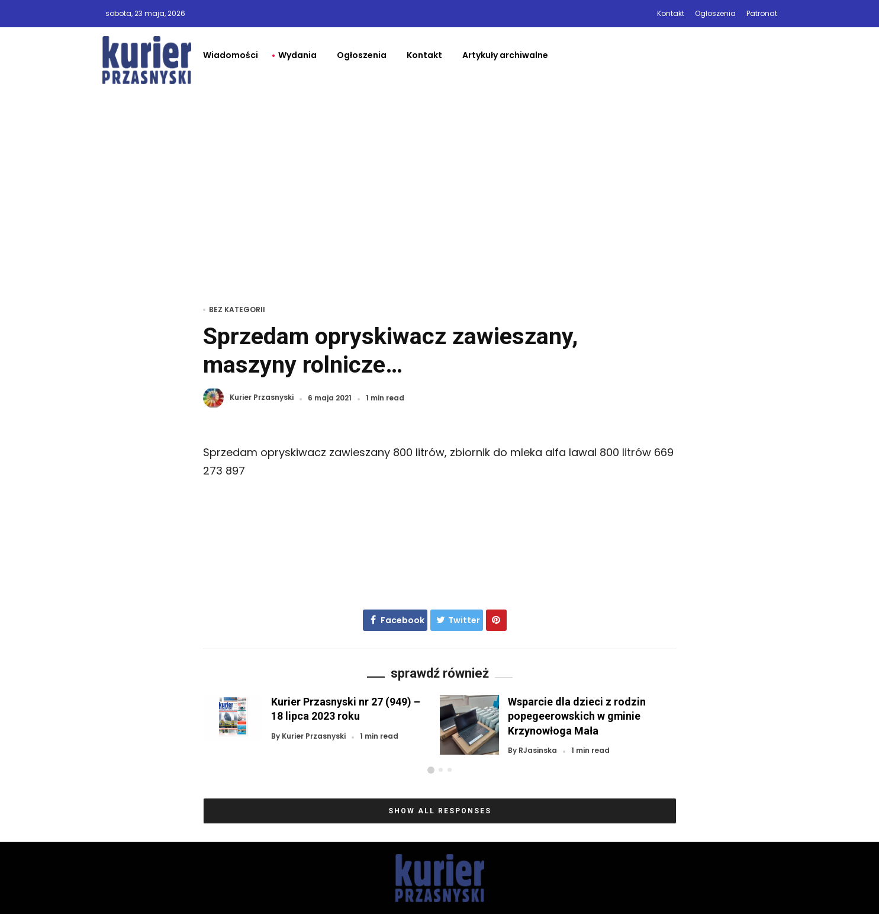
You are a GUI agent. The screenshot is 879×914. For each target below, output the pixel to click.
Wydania (297, 55)
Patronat (761, 13)
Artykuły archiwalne (505, 55)
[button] (431, 770)
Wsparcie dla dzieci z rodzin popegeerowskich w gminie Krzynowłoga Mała (577, 715)
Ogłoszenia (715, 13)
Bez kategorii (237, 309)
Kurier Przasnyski (262, 398)
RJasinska (538, 751)
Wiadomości (230, 55)
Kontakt (670, 13)
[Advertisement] (440, 182)
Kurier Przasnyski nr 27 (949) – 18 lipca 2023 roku (345, 708)
